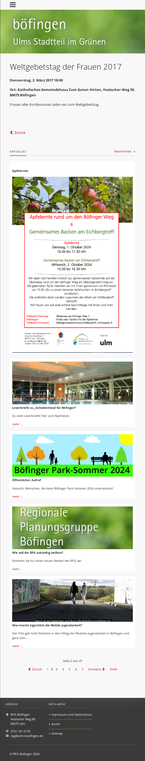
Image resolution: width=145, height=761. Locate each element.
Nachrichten (122, 151)
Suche (55, 724)
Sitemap (57, 733)
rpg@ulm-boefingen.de (27, 736)
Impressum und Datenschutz (71, 714)
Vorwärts (94, 669)
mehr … (17, 424)
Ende (113, 669)
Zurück (19, 132)
